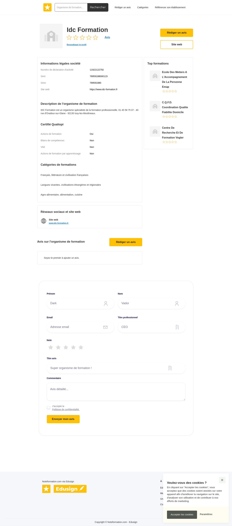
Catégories (142, 7)
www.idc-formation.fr (58, 223)
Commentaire (54, 378)
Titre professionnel (128, 317)
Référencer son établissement (170, 7)
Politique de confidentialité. (66, 409)
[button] (222, 480)
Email (50, 317)
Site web (176, 44)
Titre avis (51, 358)
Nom (120, 293)
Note (49, 340)
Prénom (51, 293)
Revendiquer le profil (76, 45)
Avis (107, 37)
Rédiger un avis (177, 32)
